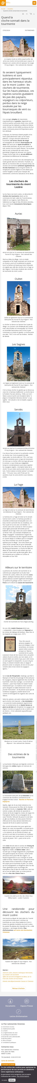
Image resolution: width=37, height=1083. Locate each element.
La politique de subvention (9, 1035)
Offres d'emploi (6, 1040)
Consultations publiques (9, 1042)
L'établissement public (8, 1029)
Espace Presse (27, 1006)
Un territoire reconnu (8, 1027)
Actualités (10, 9)
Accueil (3, 9)
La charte (4, 1031)
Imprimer (23, 14)
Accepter (4, 1081)
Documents (10, 1006)
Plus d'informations (23, 1077)
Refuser (12, 1081)
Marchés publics (6, 1038)
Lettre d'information (18, 1016)
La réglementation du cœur (10, 1033)
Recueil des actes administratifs (11, 1037)
